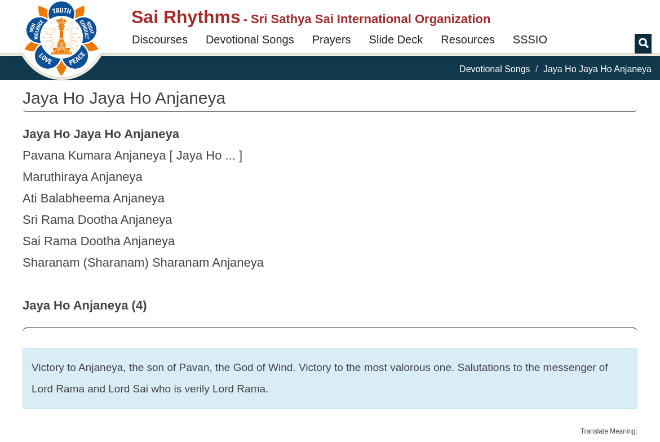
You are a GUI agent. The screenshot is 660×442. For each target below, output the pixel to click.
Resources (468, 39)
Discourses (160, 39)
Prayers (331, 39)
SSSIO (530, 39)
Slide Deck (396, 39)
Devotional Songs (250, 39)
